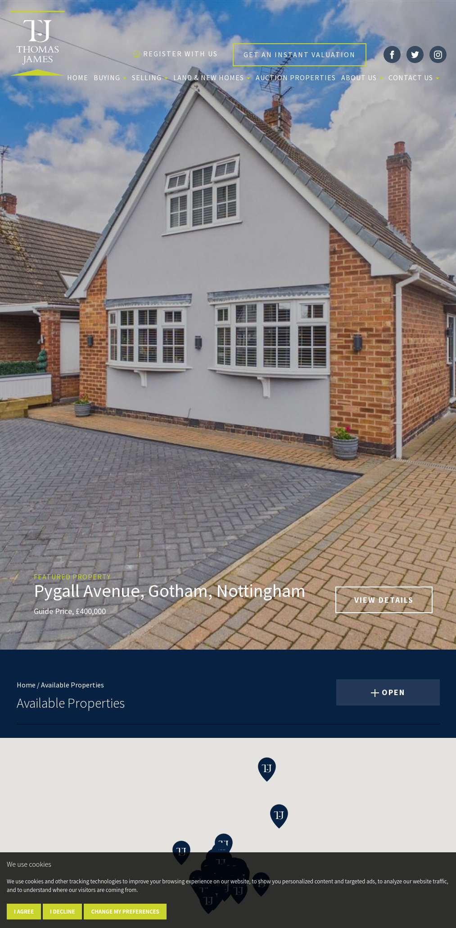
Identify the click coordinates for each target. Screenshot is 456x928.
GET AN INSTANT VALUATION (300, 54)
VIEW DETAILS (384, 600)
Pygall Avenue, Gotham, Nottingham (170, 590)
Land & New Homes (211, 77)
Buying (110, 77)
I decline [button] (62, 911)
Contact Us (413, 77)
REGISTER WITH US (175, 53)
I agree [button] (24, 911)
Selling (150, 77)
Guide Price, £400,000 (70, 611)
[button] (267, 769)
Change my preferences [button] (125, 911)
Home (77, 77)
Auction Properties (296, 77)
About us (362, 77)
